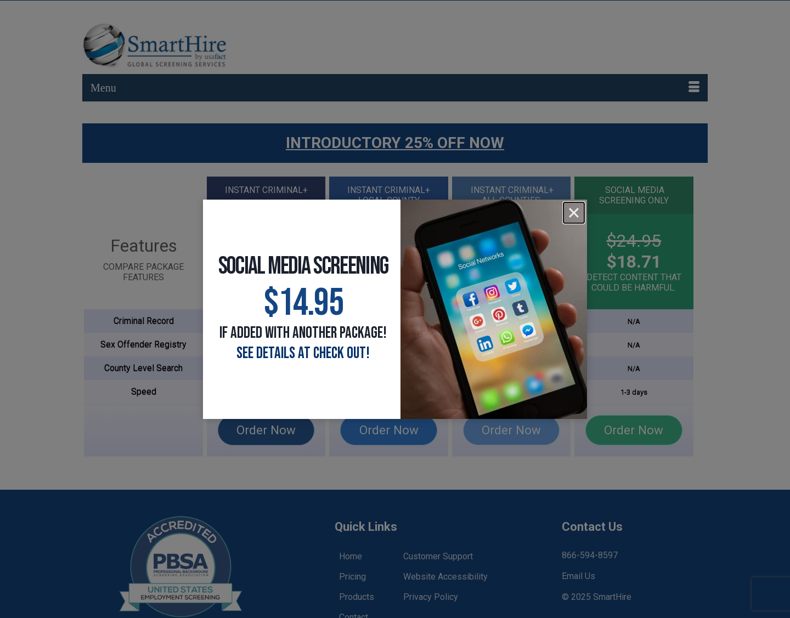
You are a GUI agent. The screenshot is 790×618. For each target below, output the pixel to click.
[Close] (573, 212)
